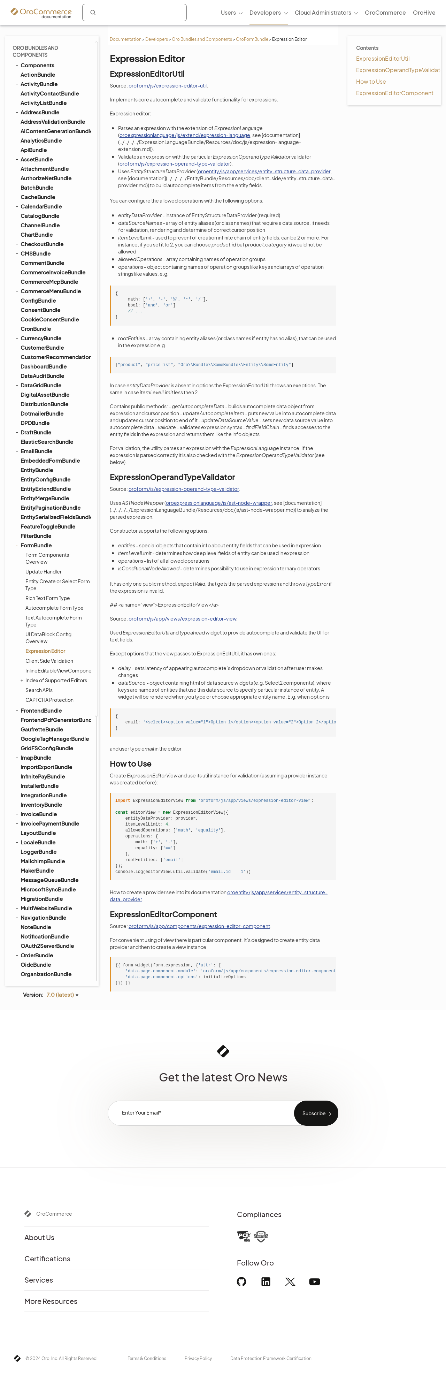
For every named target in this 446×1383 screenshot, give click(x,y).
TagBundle (30, 861)
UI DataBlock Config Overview (48, 271)
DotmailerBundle (42, 47)
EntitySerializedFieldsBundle (55, 150)
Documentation (125, 39)
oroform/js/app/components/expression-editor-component (199, 926)
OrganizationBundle (46, 607)
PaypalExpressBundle (48, 635)
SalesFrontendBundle (45, 739)
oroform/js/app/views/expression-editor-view (182, 618)
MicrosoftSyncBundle (48, 522)
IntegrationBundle (44, 428)
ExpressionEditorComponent (394, 93)
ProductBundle (36, 673)
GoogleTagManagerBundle (55, 372)
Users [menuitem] (228, 12)
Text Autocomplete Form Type (53, 254)
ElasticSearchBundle (43, 74)
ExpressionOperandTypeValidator (400, 70)
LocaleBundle (34, 475)
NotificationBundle (45, 570)
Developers (156, 39)
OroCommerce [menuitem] (385, 12)
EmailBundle (33, 84)
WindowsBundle (41, 965)
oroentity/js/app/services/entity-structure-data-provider (264, 171)
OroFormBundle (252, 39)
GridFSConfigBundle (47, 381)
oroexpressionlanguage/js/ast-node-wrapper (219, 503)
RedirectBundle (40, 701)
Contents (367, 48)
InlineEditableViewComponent (57, 304)
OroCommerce (54, 1213)
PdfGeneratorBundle (43, 644)
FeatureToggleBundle (48, 160)
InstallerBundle (36, 419)
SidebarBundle (39, 824)
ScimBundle (36, 748)
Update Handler (43, 205)
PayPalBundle (38, 626)
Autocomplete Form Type (54, 241)
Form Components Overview (47, 191)
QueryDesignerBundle (45, 692)
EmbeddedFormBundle (50, 94)
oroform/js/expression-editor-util (168, 85)
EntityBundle (33, 103)
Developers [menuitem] (265, 12)
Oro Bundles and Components (202, 39)
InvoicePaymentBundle (46, 456)
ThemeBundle (38, 890)
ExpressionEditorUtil (383, 58)
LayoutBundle (35, 466)
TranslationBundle (40, 899)
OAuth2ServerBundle (44, 579)
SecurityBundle (40, 777)
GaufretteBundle (42, 362)
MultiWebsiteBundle (43, 541)
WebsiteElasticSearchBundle (52, 946)
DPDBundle (35, 56)
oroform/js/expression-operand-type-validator (175, 163)
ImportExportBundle (43, 400)
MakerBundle (37, 504)
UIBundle (29, 917)
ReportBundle (38, 720)
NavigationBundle (40, 550)
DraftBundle (32, 65)
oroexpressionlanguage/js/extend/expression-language (185, 135)
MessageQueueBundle (46, 513)
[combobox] (134, 12)
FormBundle (33, 178)
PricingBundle (35, 663)
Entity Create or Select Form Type (57, 218)
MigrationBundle (38, 532)
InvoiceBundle (35, 447)
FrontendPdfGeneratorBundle (55, 353)
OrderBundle (33, 588)
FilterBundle (32, 169)
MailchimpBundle (43, 494)
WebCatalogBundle (46, 937)
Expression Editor (45, 284)
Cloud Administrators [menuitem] (323, 12)
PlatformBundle (37, 654)
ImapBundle (32, 390)
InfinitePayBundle (43, 409)
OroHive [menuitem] (424, 12)
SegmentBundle (41, 786)
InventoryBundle (41, 438)
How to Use (371, 81)
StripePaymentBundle (45, 842)
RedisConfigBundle (42, 710)
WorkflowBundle (38, 974)
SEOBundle (31, 804)
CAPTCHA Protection (49, 333)
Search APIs (39, 323)
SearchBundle (35, 767)
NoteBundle (36, 560)
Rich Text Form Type (47, 231)
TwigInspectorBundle (47, 908)
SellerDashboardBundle (51, 795)
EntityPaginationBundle (50, 141)
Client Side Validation (49, 294)
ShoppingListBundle (43, 814)
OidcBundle (36, 598)
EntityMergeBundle (45, 131)
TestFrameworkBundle (45, 880)
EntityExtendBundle (46, 122)
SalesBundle (36, 730)
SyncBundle (32, 852)
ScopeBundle (38, 758)
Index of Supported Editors (54, 313)
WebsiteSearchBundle (45, 955)
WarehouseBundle (44, 927)
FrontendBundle (38, 343)
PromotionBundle (43, 682)
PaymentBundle (37, 616)
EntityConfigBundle (45, 112)
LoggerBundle (38, 485)
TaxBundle (34, 871)
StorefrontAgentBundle (50, 833)
